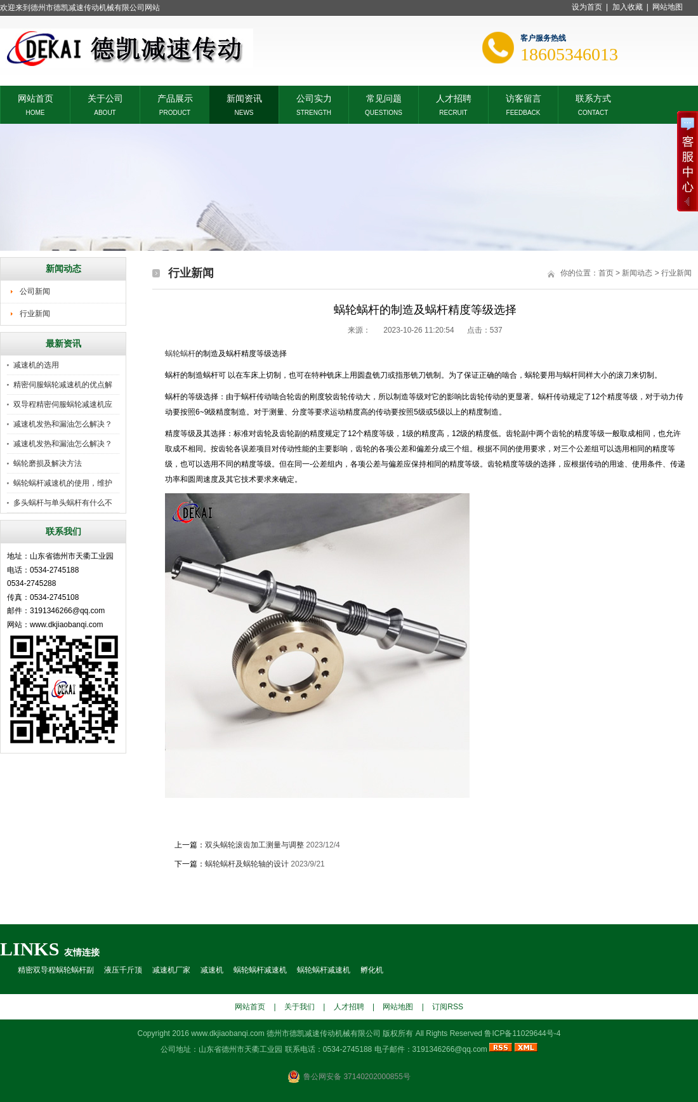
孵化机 (371, 970)
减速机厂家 (171, 970)
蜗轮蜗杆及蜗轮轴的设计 (247, 864)
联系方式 (593, 97)
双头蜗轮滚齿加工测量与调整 (254, 844)
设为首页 (587, 7)
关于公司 (105, 97)
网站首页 (35, 97)
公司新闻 (35, 291)
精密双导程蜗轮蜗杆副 (56, 970)
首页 (606, 273)
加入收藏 (627, 7)
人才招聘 (453, 97)
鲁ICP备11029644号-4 (522, 1033)
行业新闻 (35, 313)
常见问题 (384, 97)
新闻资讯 (244, 97)
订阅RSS (447, 1006)
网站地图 (667, 7)
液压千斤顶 (123, 970)
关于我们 (299, 1006)
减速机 (212, 970)
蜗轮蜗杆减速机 (260, 970)
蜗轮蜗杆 (180, 353)
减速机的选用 (36, 365)
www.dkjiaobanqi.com (227, 1033)
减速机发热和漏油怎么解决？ (62, 424)
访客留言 (523, 97)
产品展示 (175, 97)
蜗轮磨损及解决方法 (47, 463)
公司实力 (314, 97)
